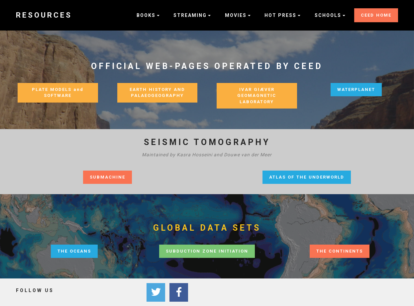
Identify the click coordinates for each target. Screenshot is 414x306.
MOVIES (236, 15)
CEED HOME (376, 15)
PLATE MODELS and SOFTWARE (57, 92)
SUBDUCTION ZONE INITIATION (207, 251)
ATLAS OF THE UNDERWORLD (306, 177)
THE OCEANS (74, 251)
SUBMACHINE (107, 177)
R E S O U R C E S (43, 15)
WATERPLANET (356, 89)
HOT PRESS (280, 15)
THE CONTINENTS (339, 251)
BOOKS (146, 15)
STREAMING (190, 15)
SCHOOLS (328, 15)
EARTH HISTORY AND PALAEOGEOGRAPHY (157, 92)
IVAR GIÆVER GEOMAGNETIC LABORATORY (256, 95)
